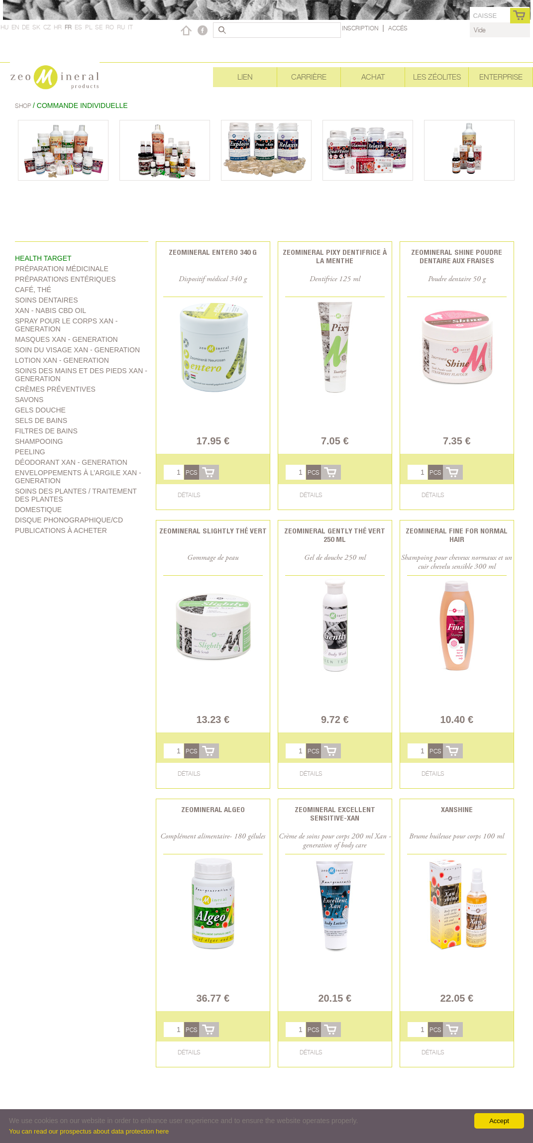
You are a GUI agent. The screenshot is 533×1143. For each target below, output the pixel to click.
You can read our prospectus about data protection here (89, 1131)
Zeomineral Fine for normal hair (457, 534)
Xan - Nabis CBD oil (50, 310)
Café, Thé (33, 290)
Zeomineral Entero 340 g (213, 252)
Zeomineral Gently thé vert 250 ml (334, 534)
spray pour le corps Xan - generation (66, 325)
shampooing (39, 441)
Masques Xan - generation (66, 339)
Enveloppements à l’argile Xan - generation (78, 477)
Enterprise (501, 77)
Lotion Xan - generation (62, 360)
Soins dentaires (46, 300)
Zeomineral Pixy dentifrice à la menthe (335, 256)
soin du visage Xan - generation (77, 350)
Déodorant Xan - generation (71, 462)
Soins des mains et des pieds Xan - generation (81, 375)
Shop (24, 105)
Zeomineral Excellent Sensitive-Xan (335, 813)
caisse (485, 15)
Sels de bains (41, 420)
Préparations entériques (65, 279)
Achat (373, 77)
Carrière (308, 77)
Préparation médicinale (61, 269)
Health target (43, 258)
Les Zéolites (437, 77)
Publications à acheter (61, 530)
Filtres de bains (46, 431)
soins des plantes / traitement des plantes (76, 495)
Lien (245, 77)
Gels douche (40, 410)
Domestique (38, 510)
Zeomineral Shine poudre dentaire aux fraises (456, 256)
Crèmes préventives (55, 389)
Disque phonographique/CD (69, 520)
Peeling (30, 452)
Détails (189, 495)
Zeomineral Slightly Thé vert (213, 530)
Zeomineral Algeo (213, 809)
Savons (29, 400)
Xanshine (457, 809)
